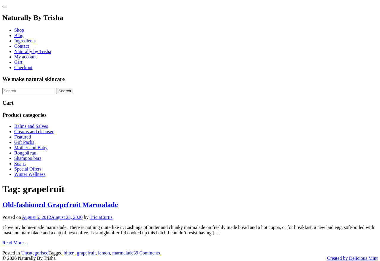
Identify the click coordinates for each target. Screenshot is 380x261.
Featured (22, 136)
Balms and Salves (31, 126)
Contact (21, 46)
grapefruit (86, 252)
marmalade (122, 252)
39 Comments (146, 252)
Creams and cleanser (33, 131)
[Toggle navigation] (4, 6)
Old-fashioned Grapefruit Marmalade (60, 205)
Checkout (23, 67)
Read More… (15, 242)
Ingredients (25, 40)
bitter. (69, 252)
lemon (104, 252)
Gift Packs (24, 142)
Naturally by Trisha (32, 51)
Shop (19, 30)
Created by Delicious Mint (352, 258)
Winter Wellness (29, 174)
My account (25, 56)
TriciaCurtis (101, 217)
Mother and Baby (31, 147)
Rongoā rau (25, 152)
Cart (18, 62)
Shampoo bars (27, 158)
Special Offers (28, 168)
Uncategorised (34, 252)
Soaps (20, 163)
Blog (18, 35)
